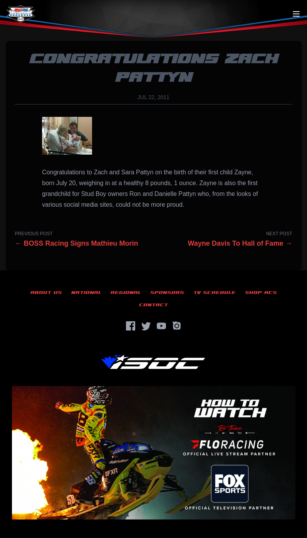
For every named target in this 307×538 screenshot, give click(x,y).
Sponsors (167, 292)
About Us (46, 292)
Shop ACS (261, 292)
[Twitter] (146, 326)
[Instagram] (176, 326)
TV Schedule (214, 292)
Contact (153, 305)
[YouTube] (161, 326)
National (86, 292)
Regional (126, 292)
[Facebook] (130, 326)
